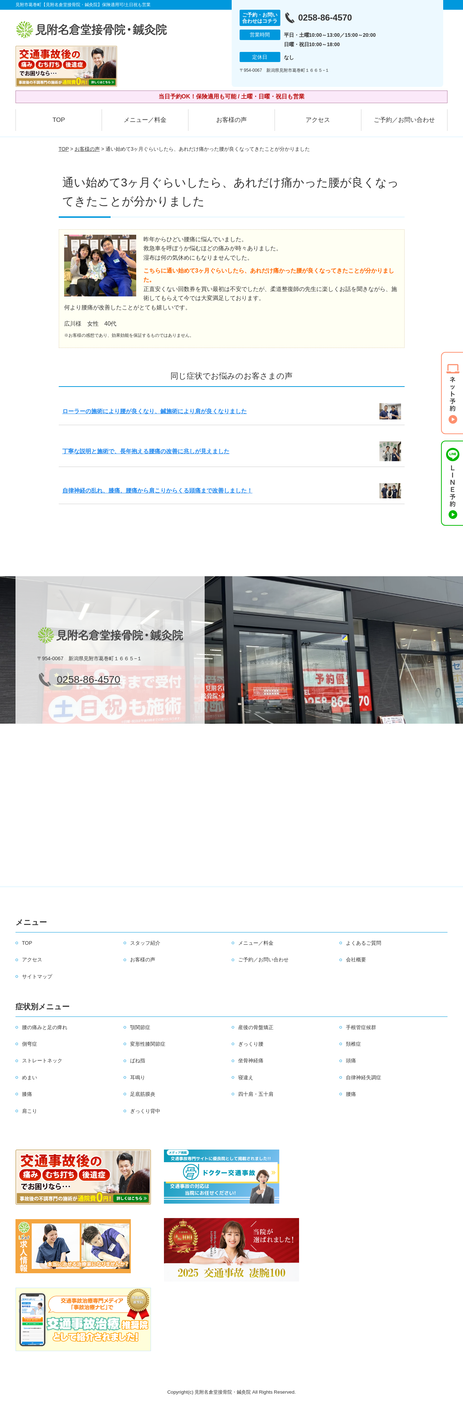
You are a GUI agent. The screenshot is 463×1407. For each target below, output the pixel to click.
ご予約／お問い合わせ (404, 119)
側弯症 (29, 1044)
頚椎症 (353, 1044)
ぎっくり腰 (250, 1044)
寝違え (245, 1077)
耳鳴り (137, 1077)
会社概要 (356, 959)
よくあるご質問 (363, 943)
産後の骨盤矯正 (255, 1027)
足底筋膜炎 (142, 1094)
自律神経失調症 (363, 1077)
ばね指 (137, 1060)
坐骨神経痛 (250, 1060)
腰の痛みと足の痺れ (44, 1027)
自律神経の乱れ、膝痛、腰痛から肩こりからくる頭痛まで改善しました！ (157, 491)
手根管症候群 (361, 1027)
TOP (59, 119)
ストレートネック (42, 1060)
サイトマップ (37, 976)
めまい (29, 1077)
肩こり (29, 1111)
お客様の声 (231, 119)
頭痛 (351, 1060)
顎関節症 (140, 1027)
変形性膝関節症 (147, 1044)
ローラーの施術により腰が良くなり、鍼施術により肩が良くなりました (154, 411)
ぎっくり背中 (145, 1111)
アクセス (318, 119)
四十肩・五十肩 (255, 1094)
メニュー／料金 (145, 119)
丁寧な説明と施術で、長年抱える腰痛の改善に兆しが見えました (146, 451)
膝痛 (27, 1094)
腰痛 (351, 1094)
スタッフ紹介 (145, 943)
